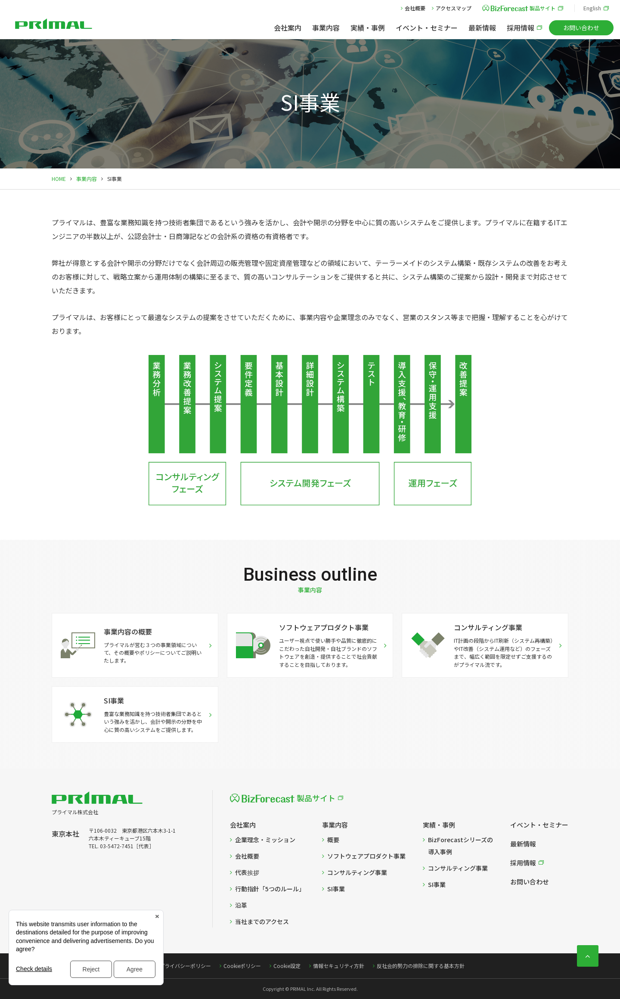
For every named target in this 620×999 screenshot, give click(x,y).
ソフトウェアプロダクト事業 (366, 856)
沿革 (241, 905)
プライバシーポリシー (185, 965)
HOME (59, 178)
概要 (333, 839)
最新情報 (482, 27)
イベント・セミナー (427, 27)
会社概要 (415, 8)
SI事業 (336, 888)
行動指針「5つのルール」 (270, 888)
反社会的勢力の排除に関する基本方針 (421, 965)
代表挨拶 (247, 872)
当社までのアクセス (262, 921)
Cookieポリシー (242, 965)
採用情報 (520, 27)
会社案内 (287, 27)
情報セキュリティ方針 (338, 965)
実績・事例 (367, 27)
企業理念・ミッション (265, 839)
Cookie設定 (287, 965)
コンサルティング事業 (357, 872)
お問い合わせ (581, 27)
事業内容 (326, 27)
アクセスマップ (453, 8)
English (592, 8)
